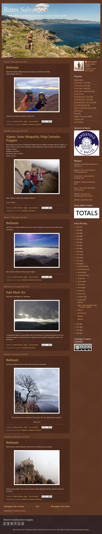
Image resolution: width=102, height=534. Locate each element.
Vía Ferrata (77, 122)
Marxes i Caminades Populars (83, 108)
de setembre (82, 275)
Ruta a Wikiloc (11, 202)
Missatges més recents (14, 506)
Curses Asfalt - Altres (80, 85)
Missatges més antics (60, 506)
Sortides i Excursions (35, 124)
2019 (78, 248)
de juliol (80, 281)
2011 (78, 330)
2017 (78, 254)
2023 (78, 236)
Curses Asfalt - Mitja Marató (82, 91)
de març (80, 293)
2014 (78, 263)
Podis (76, 113)
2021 (78, 242)
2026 (78, 227)
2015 (78, 260)
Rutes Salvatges (25, 9)
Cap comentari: (34, 121)
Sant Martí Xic (16, 292)
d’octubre (81, 272)
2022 (78, 239)
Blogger (86, 529)
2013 (78, 324)
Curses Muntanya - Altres (82, 97)
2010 (78, 333)
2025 (78, 230)
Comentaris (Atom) (19, 511)
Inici (37, 506)
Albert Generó (92, 62)
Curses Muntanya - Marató (82, 99)
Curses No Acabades (80, 105)
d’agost (80, 278)
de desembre (82, 266)
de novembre (82, 269)
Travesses (77, 119)
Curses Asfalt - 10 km (80, 83)
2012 (78, 327)
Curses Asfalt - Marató (81, 88)
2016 (78, 257)
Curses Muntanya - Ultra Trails (83, 102)
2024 (78, 233)
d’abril (80, 290)
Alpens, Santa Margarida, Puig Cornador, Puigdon (87, 306)
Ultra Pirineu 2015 (86, 200)
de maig (80, 287)
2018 (78, 251)
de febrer (81, 297)
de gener (81, 300)
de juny (80, 284)
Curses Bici (77, 94)
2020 (78, 245)
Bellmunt (12, 67)
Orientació (77, 111)
